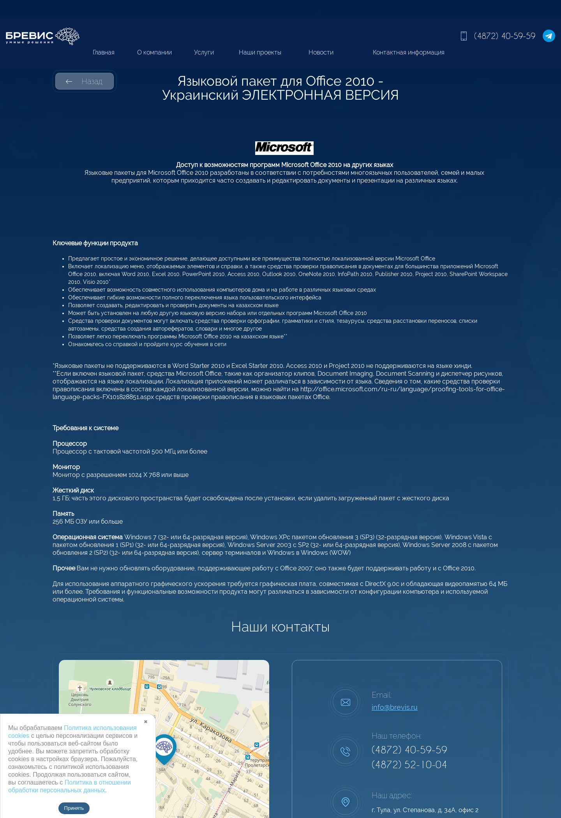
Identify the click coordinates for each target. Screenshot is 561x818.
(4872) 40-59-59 (504, 35)
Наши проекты (260, 52)
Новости (321, 52)
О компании (154, 52)
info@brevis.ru (395, 707)
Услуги (204, 52)
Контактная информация (409, 52)
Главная (104, 52)
